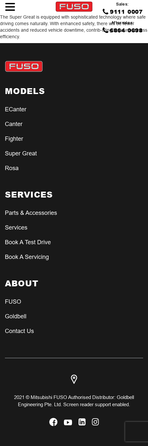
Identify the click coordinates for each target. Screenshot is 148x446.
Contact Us (19, 330)
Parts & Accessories (31, 212)
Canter (13, 123)
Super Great (21, 153)
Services (16, 227)
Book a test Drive (28, 242)
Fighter (14, 138)
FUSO (13, 301)
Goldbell (15, 316)
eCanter (15, 109)
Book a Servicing (27, 256)
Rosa (12, 168)
